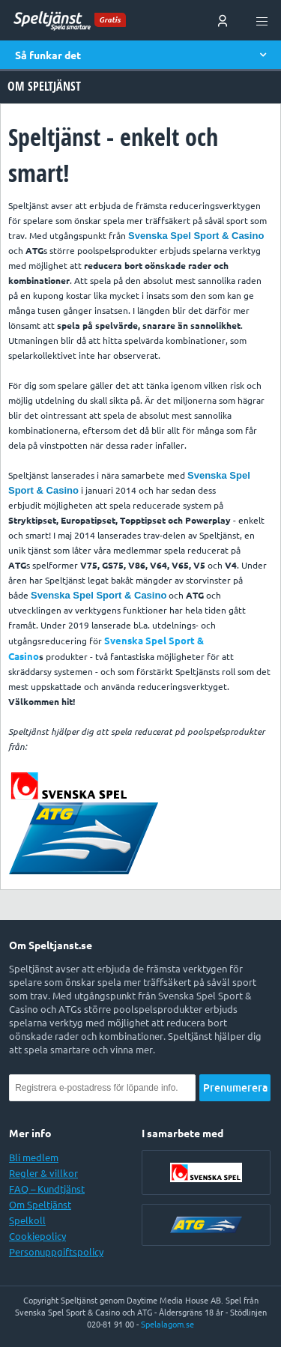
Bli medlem (33, 1157)
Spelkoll (27, 1220)
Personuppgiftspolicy (56, 1252)
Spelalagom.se (167, 1324)
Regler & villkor (43, 1173)
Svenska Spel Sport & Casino (196, 235)
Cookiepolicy (37, 1236)
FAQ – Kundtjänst (47, 1189)
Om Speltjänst (40, 1204)
